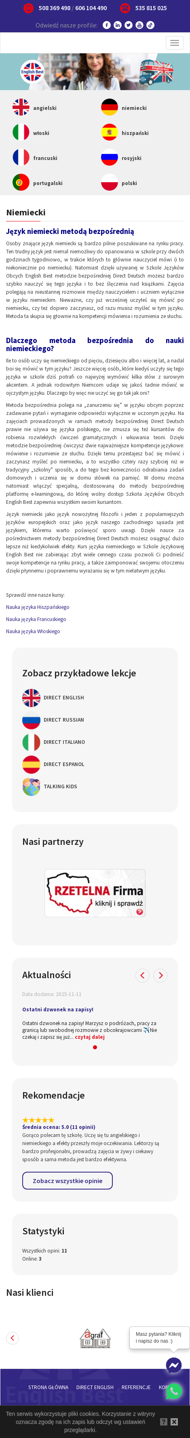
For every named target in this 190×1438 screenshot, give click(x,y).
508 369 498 (54, 8)
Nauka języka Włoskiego (33, 631)
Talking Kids (49, 787)
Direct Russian (53, 720)
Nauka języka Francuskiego (36, 619)
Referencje (136, 1387)
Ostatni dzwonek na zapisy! (57, 1009)
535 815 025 (151, 8)
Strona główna (48, 1387)
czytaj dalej (90, 1037)
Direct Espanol (53, 765)
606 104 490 (91, 8)
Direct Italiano (53, 742)
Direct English (53, 698)
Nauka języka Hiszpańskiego (38, 607)
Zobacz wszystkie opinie (67, 1181)
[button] (142, 975)
